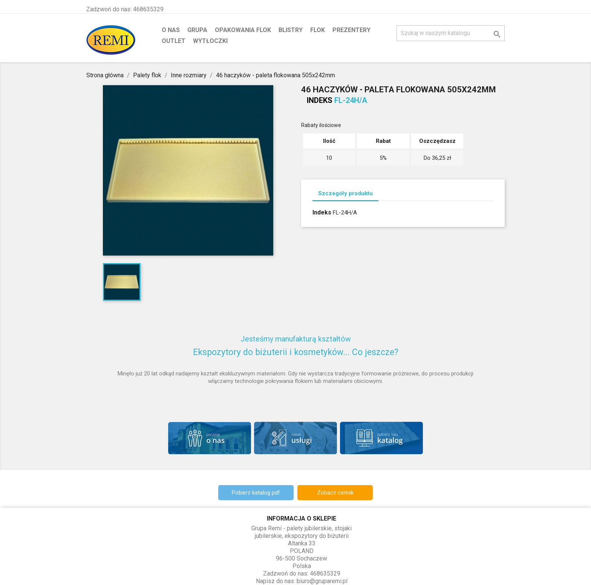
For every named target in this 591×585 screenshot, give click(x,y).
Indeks (319, 100)
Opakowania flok (243, 30)
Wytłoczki (210, 40)
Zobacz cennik (335, 492)
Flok (317, 30)
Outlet (173, 40)
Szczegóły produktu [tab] (345, 193)
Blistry (291, 30)
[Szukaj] (451, 33)
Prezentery (351, 30)
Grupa (197, 30)
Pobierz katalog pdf (256, 492)
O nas (171, 30)
